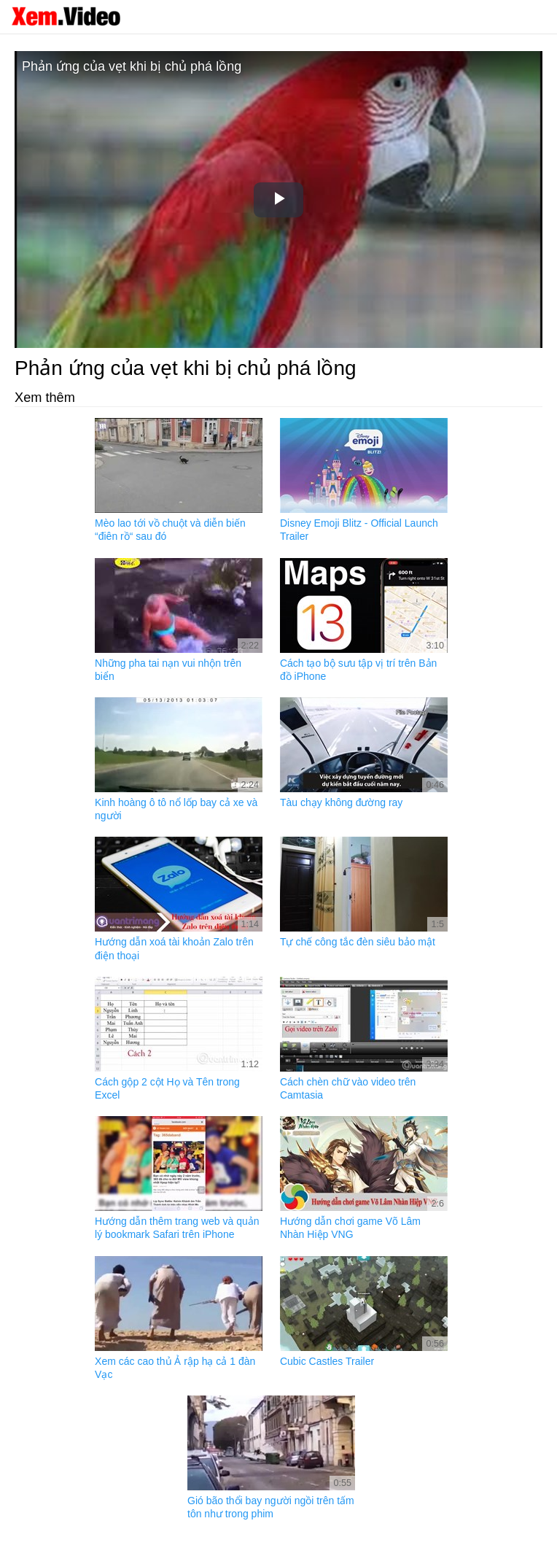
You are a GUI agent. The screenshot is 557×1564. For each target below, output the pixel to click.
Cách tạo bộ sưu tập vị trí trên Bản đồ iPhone (358, 669)
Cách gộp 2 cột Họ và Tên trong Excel (167, 1088)
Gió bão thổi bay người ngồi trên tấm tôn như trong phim (270, 1507)
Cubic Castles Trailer (327, 1361)
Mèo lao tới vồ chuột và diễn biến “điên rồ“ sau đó (170, 529)
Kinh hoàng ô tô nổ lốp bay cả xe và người (176, 809)
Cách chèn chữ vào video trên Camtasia (348, 1088)
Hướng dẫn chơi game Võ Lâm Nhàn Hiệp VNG (350, 1227)
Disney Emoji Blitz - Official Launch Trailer (359, 529)
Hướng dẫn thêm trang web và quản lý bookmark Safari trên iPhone (177, 1227)
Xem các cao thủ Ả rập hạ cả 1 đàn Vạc (175, 1367)
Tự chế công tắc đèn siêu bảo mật (357, 942)
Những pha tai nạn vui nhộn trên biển (168, 669)
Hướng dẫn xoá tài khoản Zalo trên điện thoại (174, 948)
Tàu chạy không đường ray (341, 802)
